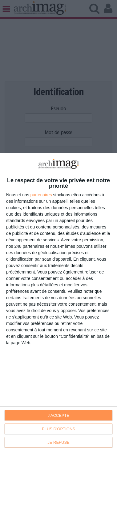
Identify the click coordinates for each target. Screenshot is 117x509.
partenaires (41, 195)
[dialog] (58, 331)
